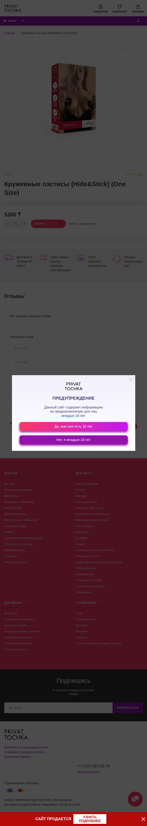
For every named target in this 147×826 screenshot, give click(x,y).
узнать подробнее (90, 819)
